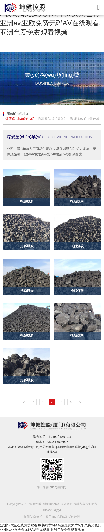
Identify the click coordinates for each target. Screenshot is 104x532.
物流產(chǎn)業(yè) (52, 118)
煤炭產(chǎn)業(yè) (19, 118)
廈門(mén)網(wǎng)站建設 (62, 516)
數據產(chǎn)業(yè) (84, 118)
